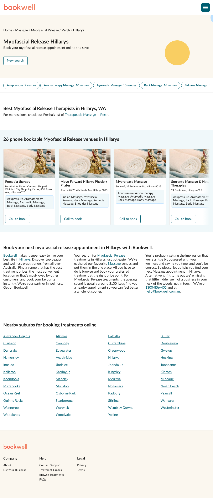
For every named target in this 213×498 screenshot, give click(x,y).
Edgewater (63, 350)
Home (7, 30)
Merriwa (114, 379)
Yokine (113, 414)
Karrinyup (63, 372)
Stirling (113, 400)
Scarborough (65, 400)
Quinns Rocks (13, 400)
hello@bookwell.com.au (162, 291)
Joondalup (115, 365)
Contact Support (50, 465)
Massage (21, 30)
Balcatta (114, 336)
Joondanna (169, 365)
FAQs (42, 479)
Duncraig (10, 350)
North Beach (170, 386)
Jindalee (62, 365)
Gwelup (166, 350)
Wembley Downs (120, 407)
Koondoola (11, 379)
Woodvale (63, 414)
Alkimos (61, 336)
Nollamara (115, 386)
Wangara (167, 400)
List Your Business (14, 470)
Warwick (62, 407)
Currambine (116, 343)
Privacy (81, 465)
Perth (66, 30)
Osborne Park (66, 393)
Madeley (62, 379)
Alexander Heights (16, 336)
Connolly (62, 343)
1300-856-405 (156, 287)
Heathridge (64, 357)
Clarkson (9, 343)
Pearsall (166, 393)
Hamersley (11, 357)
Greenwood (116, 350)
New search (15, 60)
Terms (81, 470)
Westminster (170, 407)
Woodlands (11, 414)
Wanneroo (11, 407)
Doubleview (169, 343)
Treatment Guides (50, 470)
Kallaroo (9, 372)
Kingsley (114, 372)
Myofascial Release (45, 30)
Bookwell (10, 255)
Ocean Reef (11, 393)
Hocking (167, 357)
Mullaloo (62, 386)
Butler (165, 336)
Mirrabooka (11, 386)
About (7, 465)
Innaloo (8, 365)
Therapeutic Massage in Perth (86, 114)
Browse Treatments (51, 474)
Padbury (114, 393)
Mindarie (167, 379)
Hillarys (78, 30)
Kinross (166, 372)
